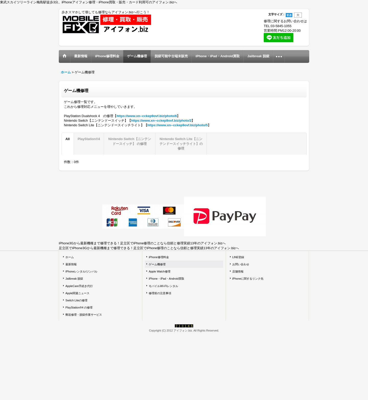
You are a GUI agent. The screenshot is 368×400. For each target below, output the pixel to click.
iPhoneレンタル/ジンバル (81, 271)
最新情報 (71, 264)
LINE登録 (238, 257)
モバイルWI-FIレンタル (163, 286)
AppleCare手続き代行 (79, 286)
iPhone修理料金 (159, 257)
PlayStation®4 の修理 (79, 307)
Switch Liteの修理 (76, 300)
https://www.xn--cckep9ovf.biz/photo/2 (161, 120)
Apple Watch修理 (159, 271)
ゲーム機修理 (157, 264)
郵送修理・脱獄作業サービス (83, 314)
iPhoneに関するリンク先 (247, 278)
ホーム (69, 257)
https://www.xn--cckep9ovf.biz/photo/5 (177, 125)
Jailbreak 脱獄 (74, 278)
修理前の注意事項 (160, 293)
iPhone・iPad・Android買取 (166, 278)
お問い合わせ (240, 264)
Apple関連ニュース (77, 293)
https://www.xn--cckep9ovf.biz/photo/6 (147, 116)
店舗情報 (238, 271)
